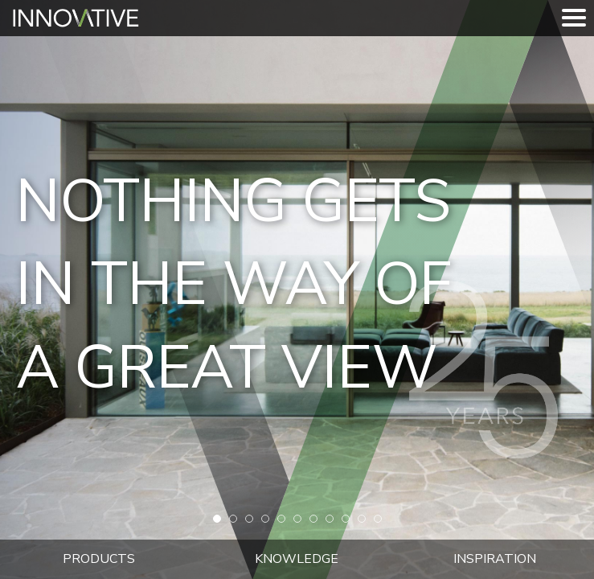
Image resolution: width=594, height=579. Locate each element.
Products (99, 559)
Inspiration (494, 559)
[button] (217, 519)
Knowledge (296, 559)
